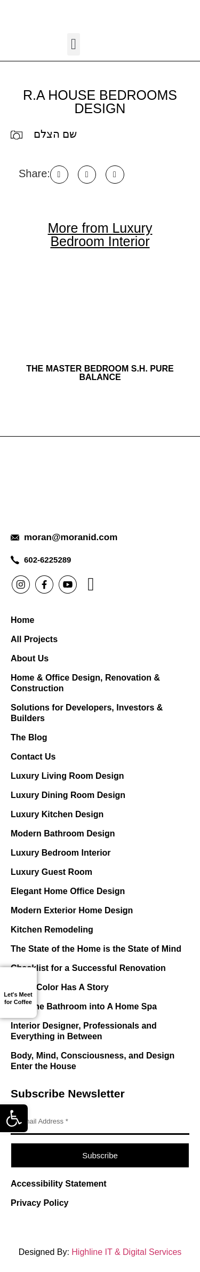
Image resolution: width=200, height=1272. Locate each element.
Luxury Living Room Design (67, 775)
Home (22, 620)
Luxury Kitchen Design (57, 814)
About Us (30, 658)
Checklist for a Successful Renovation (88, 968)
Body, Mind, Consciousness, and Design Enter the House (92, 1061)
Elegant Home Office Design (68, 891)
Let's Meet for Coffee (18, 998)
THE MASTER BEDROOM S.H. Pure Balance (99, 373)
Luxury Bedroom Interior (61, 852)
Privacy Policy (40, 1202)
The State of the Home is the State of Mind (96, 948)
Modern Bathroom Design (63, 833)
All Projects (34, 639)
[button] (14, 1118)
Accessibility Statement (59, 1183)
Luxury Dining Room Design (68, 795)
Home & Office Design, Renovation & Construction (85, 683)
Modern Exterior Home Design (72, 910)
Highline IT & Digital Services (126, 1252)
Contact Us (33, 756)
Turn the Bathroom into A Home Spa (84, 1006)
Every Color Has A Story (60, 987)
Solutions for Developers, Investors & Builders (87, 713)
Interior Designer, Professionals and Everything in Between (84, 1031)
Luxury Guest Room (51, 871)
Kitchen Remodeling (52, 929)
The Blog (29, 737)
